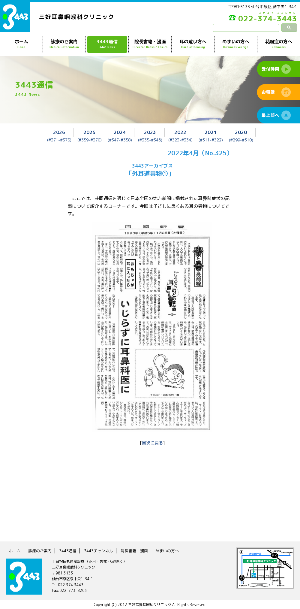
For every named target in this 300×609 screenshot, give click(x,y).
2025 (89, 132)
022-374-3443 (252, 19)
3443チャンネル (102, 550)
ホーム (21, 44)
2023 (150, 132)
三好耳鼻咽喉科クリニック (78, 17)
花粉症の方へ (278, 44)
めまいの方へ (235, 44)
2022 (180, 132)
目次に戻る (152, 442)
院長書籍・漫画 (150, 44)
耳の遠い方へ (193, 44)
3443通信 (107, 44)
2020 (241, 132)
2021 (210, 132)
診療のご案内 (64, 44)
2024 (119, 132)
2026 (59, 132)
